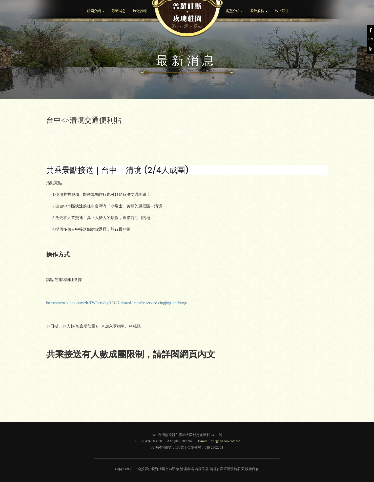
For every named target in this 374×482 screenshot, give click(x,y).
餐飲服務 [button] (259, 11)
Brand (187, 18)
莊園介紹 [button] (95, 11)
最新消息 (118, 11)
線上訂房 (282, 11)
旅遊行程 (140, 11)
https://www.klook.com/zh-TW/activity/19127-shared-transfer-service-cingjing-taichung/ (116, 303)
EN (370, 39)
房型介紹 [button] (234, 11)
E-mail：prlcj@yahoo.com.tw (219, 441)
